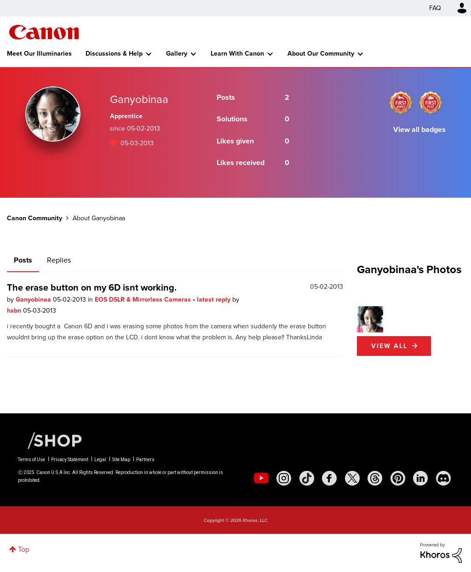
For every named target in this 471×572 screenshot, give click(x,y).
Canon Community (44, 32)
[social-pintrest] (398, 478)
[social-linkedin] (420, 478)
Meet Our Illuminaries (39, 53)
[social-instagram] (283, 478)
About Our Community (320, 53)
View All (389, 346)
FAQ (435, 8)
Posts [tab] (23, 260)
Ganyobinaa (34, 299)
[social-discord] (443, 478)
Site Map (121, 459)
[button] (370, 319)
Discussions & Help (114, 53)
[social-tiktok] (306, 478)
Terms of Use (31, 459)
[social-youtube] (261, 478)
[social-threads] (375, 478)
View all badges (419, 129)
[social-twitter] (352, 478)
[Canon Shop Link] (50, 440)
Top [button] (23, 549)
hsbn (15, 310)
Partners (145, 459)
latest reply (214, 299)
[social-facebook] (329, 478)
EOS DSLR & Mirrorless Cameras (144, 299)
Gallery (176, 53)
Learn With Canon (237, 53)
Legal (100, 459)
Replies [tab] (59, 260)
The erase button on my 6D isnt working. (92, 287)
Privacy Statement (69, 459)
